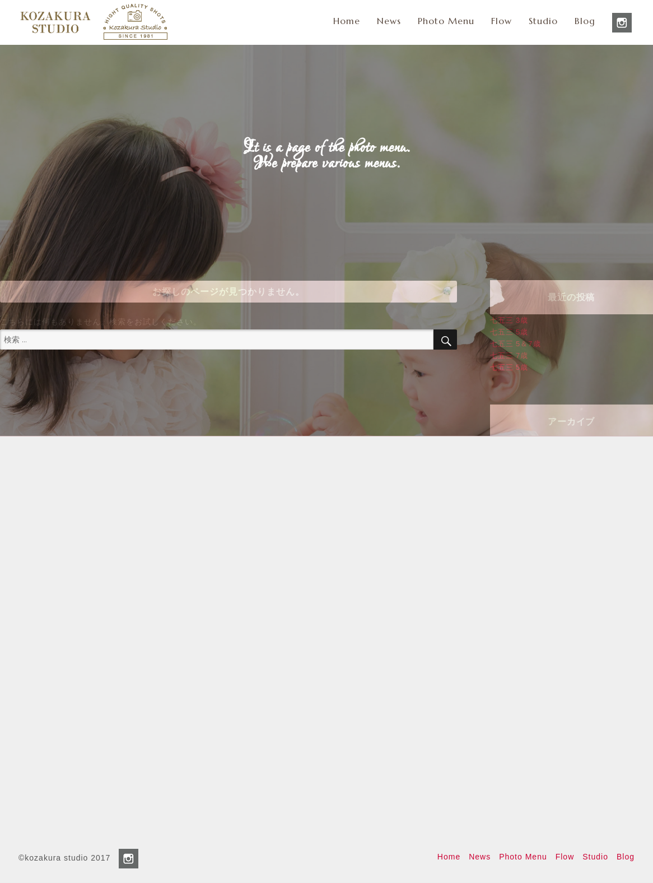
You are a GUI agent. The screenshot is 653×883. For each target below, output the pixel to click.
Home (346, 20)
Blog (585, 20)
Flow (501, 20)
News (389, 20)
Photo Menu (446, 20)
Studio (543, 20)
